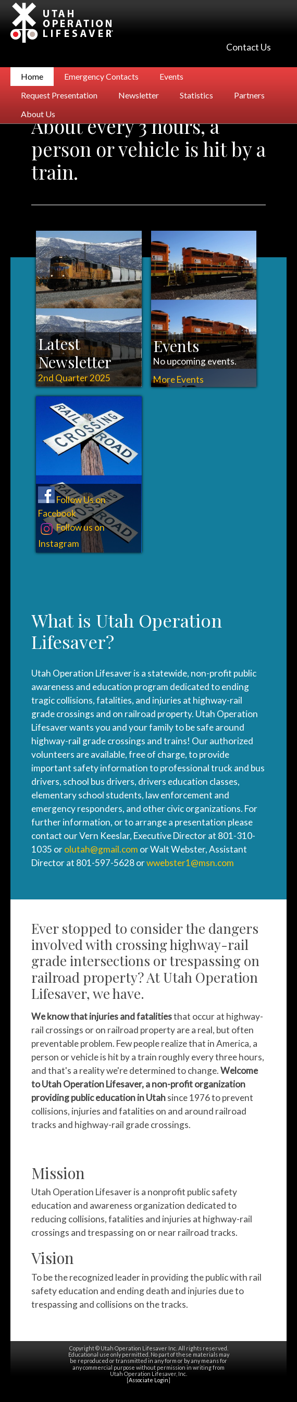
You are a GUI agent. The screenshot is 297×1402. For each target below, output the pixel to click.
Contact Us (248, 47)
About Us (38, 114)
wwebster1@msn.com (190, 862)
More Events (178, 379)
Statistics (196, 95)
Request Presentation (59, 95)
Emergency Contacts (101, 76)
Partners (249, 95)
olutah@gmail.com (101, 849)
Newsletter (138, 95)
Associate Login (148, 1379)
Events (171, 76)
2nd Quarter (74, 377)
